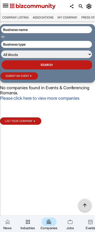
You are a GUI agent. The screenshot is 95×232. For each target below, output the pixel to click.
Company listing (15, 17)
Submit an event (17, 76)
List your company (18, 121)
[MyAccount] (90, 6)
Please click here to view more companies (40, 98)
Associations (43, 17)
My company (67, 17)
